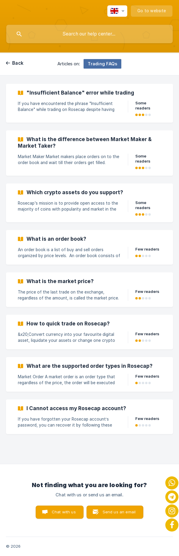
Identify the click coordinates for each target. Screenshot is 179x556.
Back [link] (17, 63)
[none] (117, 11)
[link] (89, 103)
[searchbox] (89, 34)
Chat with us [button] (64, 511)
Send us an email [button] (119, 511)
